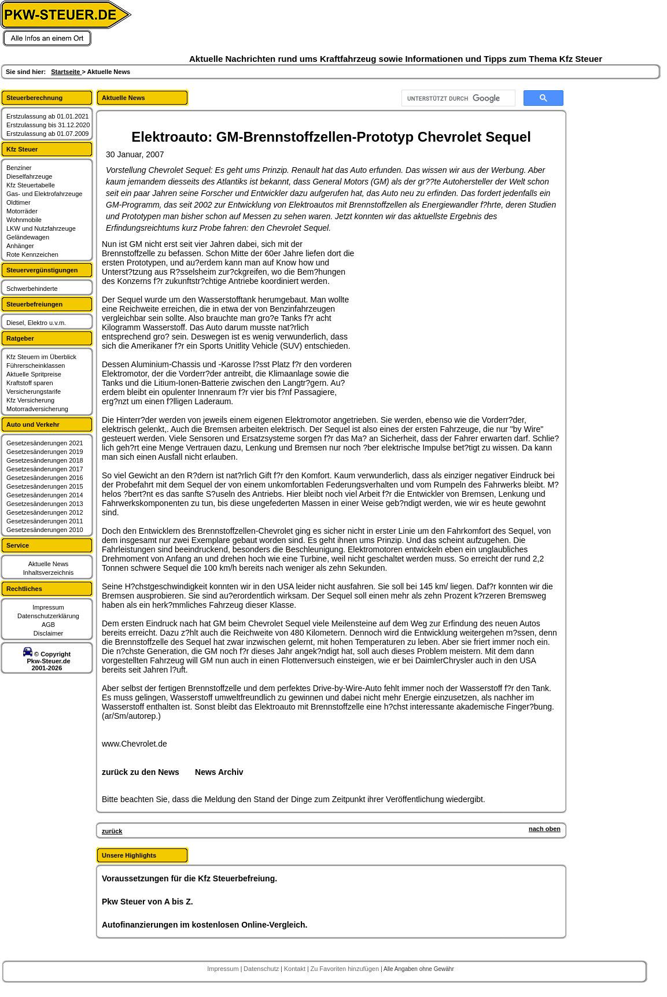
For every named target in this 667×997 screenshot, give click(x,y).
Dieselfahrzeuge (29, 176)
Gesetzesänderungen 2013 (44, 503)
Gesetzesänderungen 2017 (44, 469)
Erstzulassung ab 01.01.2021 (47, 116)
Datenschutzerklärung (48, 615)
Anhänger (20, 245)
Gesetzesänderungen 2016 (44, 477)
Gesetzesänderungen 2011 (44, 521)
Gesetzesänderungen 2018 (44, 460)
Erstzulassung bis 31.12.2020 (48, 124)
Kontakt (295, 968)
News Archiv (219, 772)
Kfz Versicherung (30, 400)
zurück (112, 831)
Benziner (18, 167)
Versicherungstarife (33, 391)
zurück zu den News (140, 772)
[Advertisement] (443, 311)
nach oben (545, 828)
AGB (48, 624)
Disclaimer (48, 633)
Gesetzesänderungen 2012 (44, 512)
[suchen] (457, 98)
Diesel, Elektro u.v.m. (36, 322)
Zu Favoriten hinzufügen (345, 968)
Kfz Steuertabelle (30, 185)
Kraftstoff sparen (29, 382)
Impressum (48, 607)
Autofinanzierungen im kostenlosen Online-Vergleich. (205, 924)
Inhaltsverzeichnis (48, 572)
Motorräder (22, 211)
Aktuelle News (48, 563)
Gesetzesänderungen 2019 (44, 451)
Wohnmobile (24, 219)
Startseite (66, 71)
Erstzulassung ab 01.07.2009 (47, 133)
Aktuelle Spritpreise (33, 374)
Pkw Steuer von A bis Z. (147, 901)
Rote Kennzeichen (32, 254)
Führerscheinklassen (35, 365)
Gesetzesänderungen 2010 (44, 529)
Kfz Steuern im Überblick (41, 356)
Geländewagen (27, 237)
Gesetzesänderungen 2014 (44, 495)
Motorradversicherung (37, 408)
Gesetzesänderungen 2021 (44, 443)
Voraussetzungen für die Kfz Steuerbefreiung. (189, 878)
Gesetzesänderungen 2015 (44, 486)
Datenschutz (262, 968)
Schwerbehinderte (32, 288)
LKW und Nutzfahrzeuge (41, 228)
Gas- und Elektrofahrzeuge (44, 193)
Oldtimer (18, 202)
